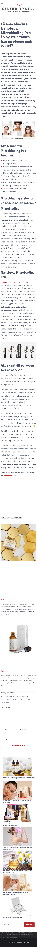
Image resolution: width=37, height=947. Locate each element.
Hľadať (29, 924)
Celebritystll (11, 942)
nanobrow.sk (10, 476)
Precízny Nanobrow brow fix (13, 282)
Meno (5, 729)
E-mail (23, 729)
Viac (2, 600)
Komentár (7, 707)
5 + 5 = (5, 740)
